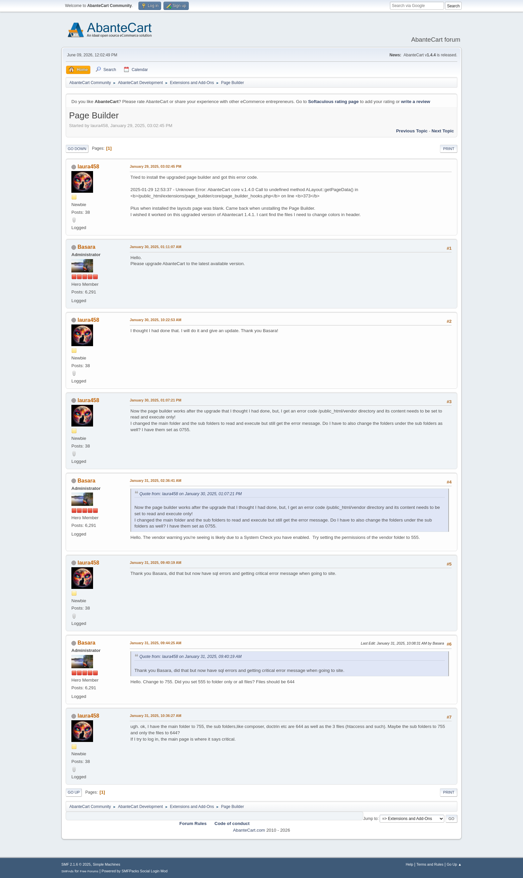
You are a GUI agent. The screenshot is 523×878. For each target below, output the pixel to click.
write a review (415, 101)
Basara (86, 247)
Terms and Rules (430, 864)
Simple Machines (106, 864)
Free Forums (89, 871)
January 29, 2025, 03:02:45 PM (155, 166)
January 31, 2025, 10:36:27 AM (155, 716)
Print (448, 149)
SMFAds (67, 871)
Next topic (443, 130)
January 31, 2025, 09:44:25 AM (155, 643)
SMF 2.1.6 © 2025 (76, 864)
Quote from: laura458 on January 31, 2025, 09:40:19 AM (190, 656)
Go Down (77, 149)
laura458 (88, 166)
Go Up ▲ (454, 864)
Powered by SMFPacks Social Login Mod (135, 871)
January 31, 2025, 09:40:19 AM (155, 563)
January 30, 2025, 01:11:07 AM (155, 247)
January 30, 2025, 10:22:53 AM (155, 320)
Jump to (370, 818)
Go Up (74, 792)
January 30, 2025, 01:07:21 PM (155, 400)
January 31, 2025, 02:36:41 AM (155, 481)
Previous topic (412, 130)
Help (409, 864)
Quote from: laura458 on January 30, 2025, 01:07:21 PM (190, 494)
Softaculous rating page (333, 101)
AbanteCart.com (249, 830)
